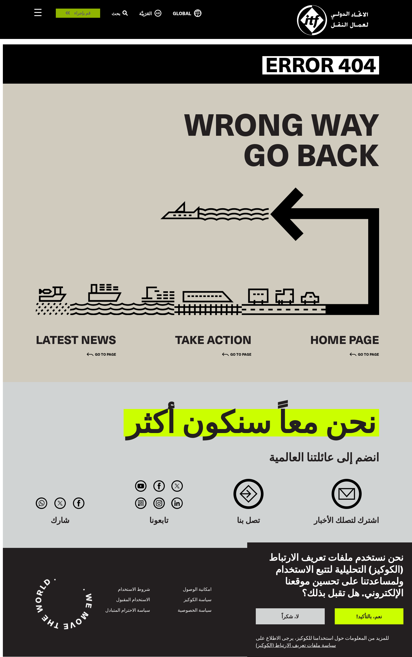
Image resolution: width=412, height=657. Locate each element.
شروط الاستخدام (134, 588)
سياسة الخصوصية (194, 609)
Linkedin (177, 503)
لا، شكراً (290, 616)
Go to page (368, 354)
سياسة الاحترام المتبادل (127, 609)
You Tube (141, 486)
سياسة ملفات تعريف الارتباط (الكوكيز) (296, 645)
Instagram (159, 503)
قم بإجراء (82, 13)
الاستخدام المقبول (133, 599)
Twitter (177, 486)
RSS (141, 503)
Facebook (159, 486)
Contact (248, 497)
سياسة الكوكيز (197, 599)
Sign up (347, 497)
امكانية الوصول (197, 588)
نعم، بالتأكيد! (369, 616)
